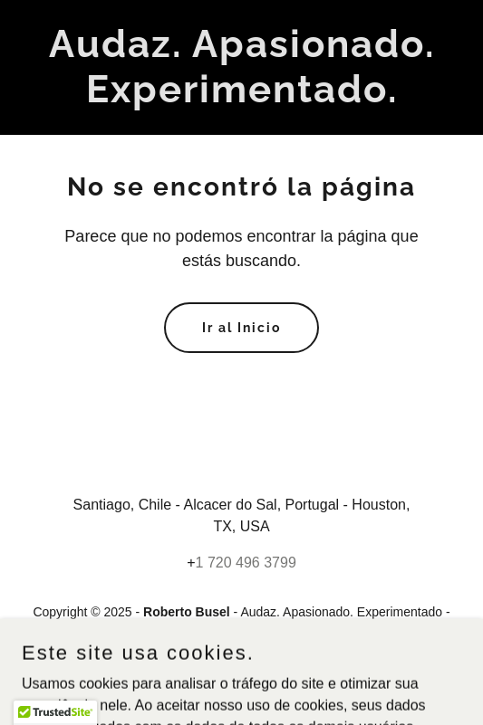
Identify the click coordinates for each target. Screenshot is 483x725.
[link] (241, 97)
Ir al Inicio (241, 327)
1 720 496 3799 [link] (246, 562)
